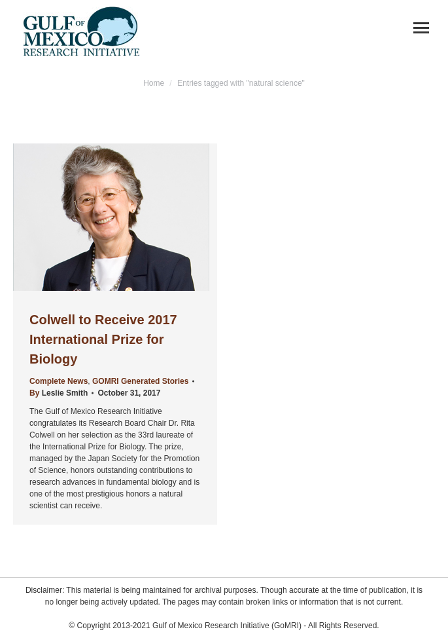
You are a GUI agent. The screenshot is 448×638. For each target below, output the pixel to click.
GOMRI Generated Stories (140, 381)
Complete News (58, 381)
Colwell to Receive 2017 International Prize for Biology (103, 339)
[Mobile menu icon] (421, 27)
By (58, 393)
